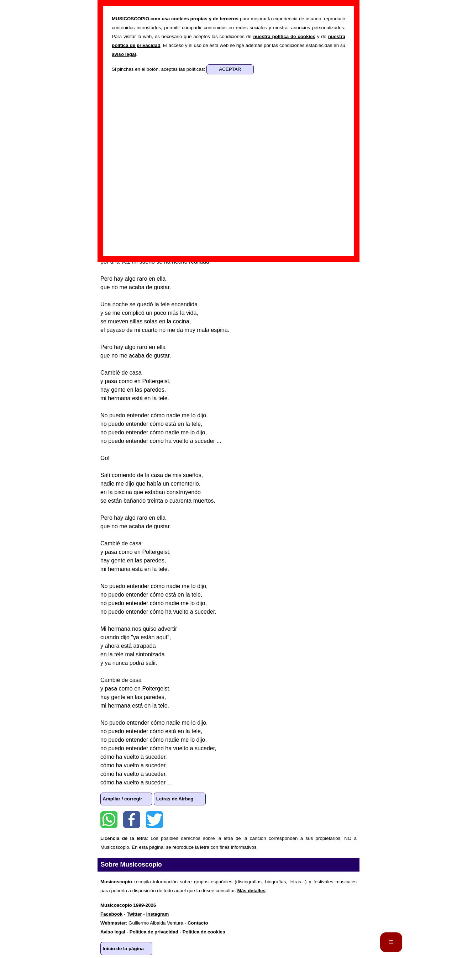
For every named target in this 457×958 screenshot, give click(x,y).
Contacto (198, 923)
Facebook (131, 819)
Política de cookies (204, 932)
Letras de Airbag (175, 798)
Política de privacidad (154, 932)
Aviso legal (112, 932)
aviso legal (124, 54)
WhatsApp (108, 819)
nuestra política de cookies (284, 36)
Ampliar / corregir (122, 798)
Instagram (157, 914)
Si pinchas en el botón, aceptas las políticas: (159, 69)
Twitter (154, 819)
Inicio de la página (123, 948)
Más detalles (251, 890)
